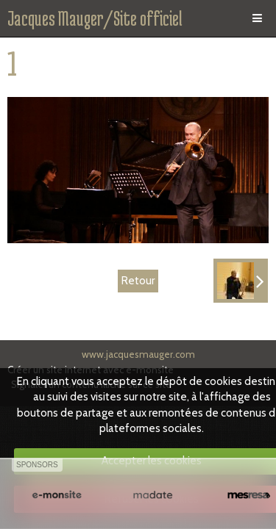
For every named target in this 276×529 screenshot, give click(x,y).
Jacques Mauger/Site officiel (95, 18)
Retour (138, 280)
